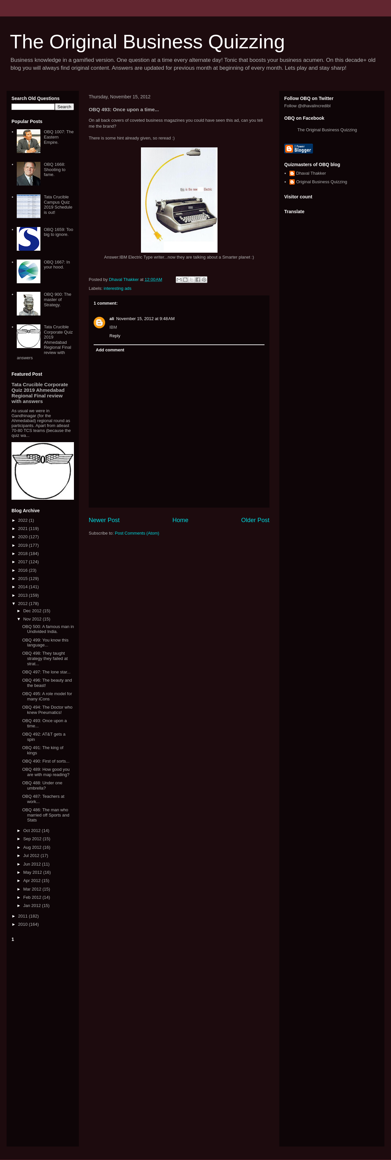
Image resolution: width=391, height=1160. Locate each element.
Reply (114, 335)
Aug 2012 (33, 847)
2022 (23, 520)
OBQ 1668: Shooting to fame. (54, 169)
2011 (23, 916)
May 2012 (33, 872)
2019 (23, 545)
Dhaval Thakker (311, 173)
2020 (23, 536)
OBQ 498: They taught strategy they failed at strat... (45, 658)
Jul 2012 (32, 855)
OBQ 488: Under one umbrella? (42, 785)
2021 (23, 528)
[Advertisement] (43, 1043)
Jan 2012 (32, 905)
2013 (23, 595)
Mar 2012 (33, 889)
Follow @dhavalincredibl (307, 105)
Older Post (255, 520)
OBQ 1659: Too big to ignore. (58, 232)
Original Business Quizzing (321, 181)
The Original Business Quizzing (147, 42)
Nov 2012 (33, 619)
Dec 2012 (33, 610)
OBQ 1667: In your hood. (57, 265)
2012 (23, 603)
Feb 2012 (33, 897)
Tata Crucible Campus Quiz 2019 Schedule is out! (58, 204)
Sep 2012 (33, 838)
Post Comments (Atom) (137, 533)
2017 (23, 561)
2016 (23, 570)
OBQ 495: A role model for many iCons (47, 696)
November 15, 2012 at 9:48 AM (145, 318)
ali (111, 318)
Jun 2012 (32, 864)
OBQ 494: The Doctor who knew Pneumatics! (47, 710)
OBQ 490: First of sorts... (45, 761)
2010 (23, 924)
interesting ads (118, 288)
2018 (23, 553)
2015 (23, 578)
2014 (23, 586)
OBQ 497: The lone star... (46, 671)
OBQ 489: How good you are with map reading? (46, 772)
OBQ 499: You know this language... (45, 643)
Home (180, 520)
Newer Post (104, 520)
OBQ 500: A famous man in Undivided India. (48, 629)
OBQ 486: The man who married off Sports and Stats (45, 814)
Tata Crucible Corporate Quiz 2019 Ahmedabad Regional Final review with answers (45, 342)
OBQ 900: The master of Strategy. (57, 299)
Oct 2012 (32, 830)
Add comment (110, 349)
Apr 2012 (32, 880)
